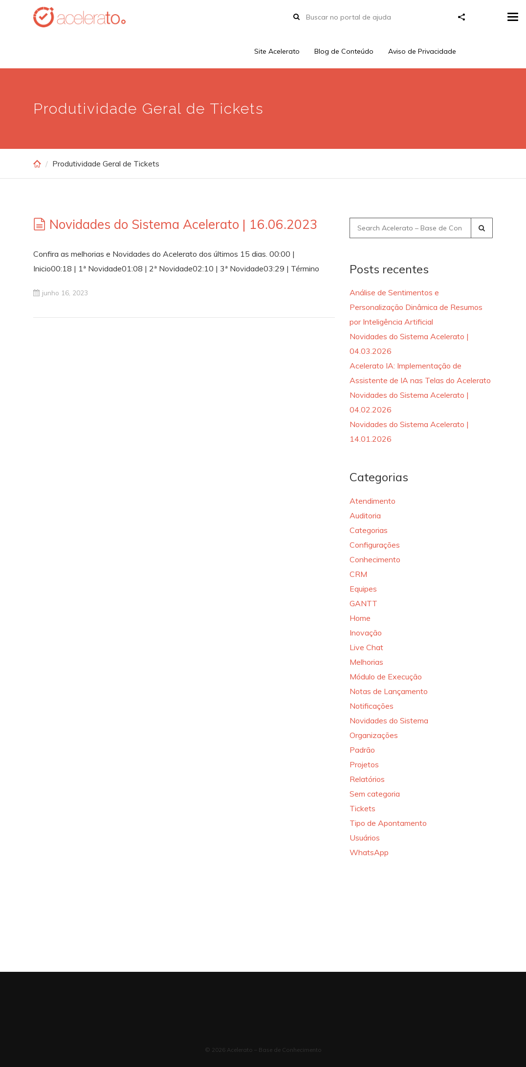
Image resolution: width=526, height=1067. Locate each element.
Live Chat (366, 647)
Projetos (364, 764)
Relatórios (367, 779)
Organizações (374, 735)
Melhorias (366, 662)
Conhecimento (375, 559)
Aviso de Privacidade (422, 51)
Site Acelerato (277, 51)
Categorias (369, 530)
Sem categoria (375, 794)
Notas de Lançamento (389, 691)
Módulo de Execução (386, 676)
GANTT (363, 603)
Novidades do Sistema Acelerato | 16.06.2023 (183, 224)
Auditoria (365, 515)
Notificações (372, 706)
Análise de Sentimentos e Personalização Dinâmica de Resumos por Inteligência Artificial (416, 307)
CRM (358, 574)
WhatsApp (369, 852)
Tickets (362, 808)
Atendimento (372, 501)
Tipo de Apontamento (388, 823)
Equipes (363, 589)
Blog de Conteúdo (343, 51)
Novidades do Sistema (389, 720)
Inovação (366, 632)
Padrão (362, 750)
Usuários (365, 837)
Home (360, 618)
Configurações (375, 545)
